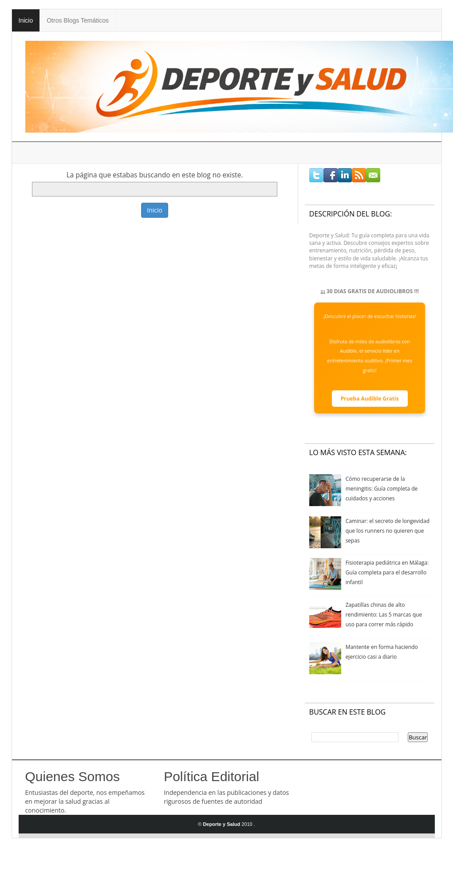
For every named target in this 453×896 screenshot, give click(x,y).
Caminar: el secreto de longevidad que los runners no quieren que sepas (387, 530)
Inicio (26, 20)
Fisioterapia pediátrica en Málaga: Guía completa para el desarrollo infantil (387, 572)
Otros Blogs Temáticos (78, 20)
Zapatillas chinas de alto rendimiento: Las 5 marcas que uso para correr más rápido (384, 614)
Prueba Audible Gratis (370, 398)
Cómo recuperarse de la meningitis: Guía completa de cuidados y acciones (382, 488)
